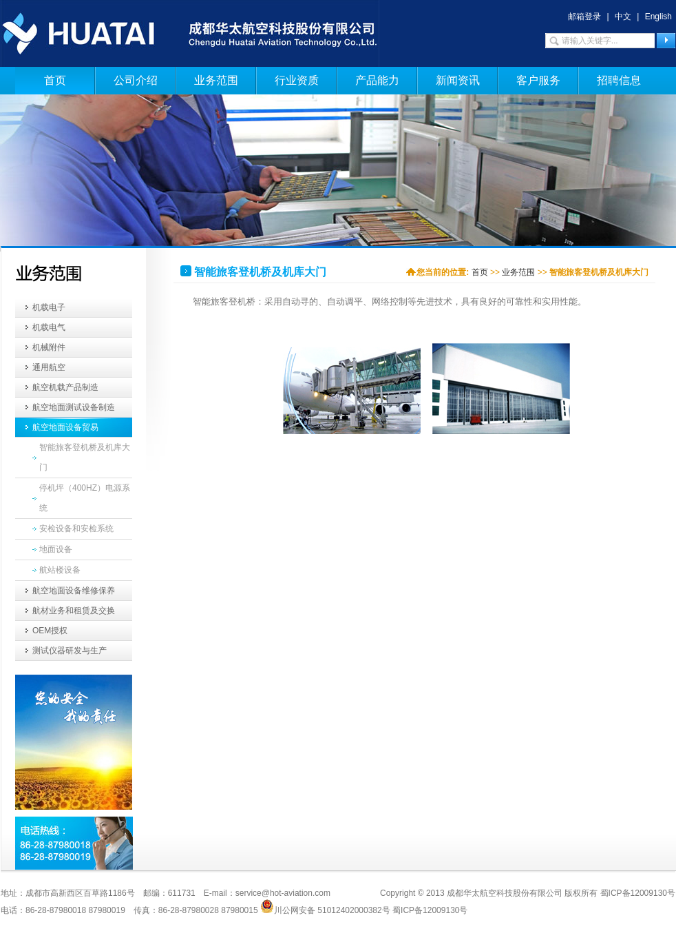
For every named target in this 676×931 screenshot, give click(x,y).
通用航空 (48, 367)
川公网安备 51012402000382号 (325, 906)
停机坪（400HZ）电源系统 (84, 498)
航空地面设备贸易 (65, 427)
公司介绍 (136, 80)
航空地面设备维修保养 (73, 590)
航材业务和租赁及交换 (73, 610)
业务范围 (216, 80)
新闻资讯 (458, 80)
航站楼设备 (60, 570)
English (658, 16)
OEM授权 (49, 630)
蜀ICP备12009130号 (429, 910)
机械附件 (48, 347)
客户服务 (538, 80)
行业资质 (297, 80)
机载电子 (48, 307)
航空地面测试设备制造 (73, 407)
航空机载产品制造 (65, 387)
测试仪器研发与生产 (69, 650)
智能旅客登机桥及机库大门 (84, 457)
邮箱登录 (584, 16)
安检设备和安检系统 (76, 528)
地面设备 (55, 549)
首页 (55, 80)
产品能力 (377, 80)
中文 (623, 16)
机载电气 (48, 327)
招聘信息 (619, 80)
